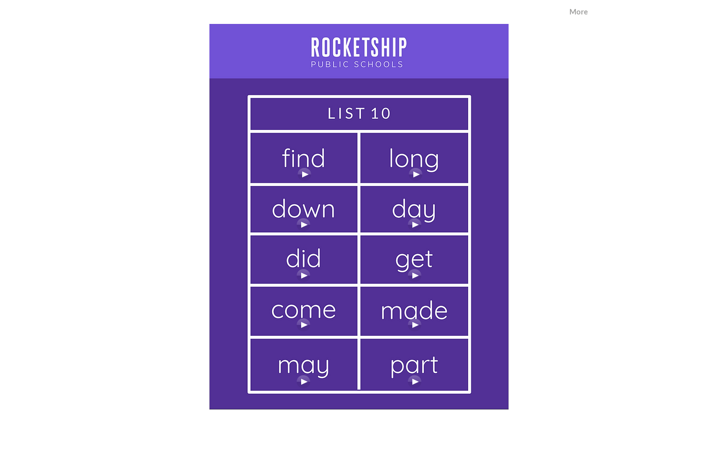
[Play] (415, 174)
